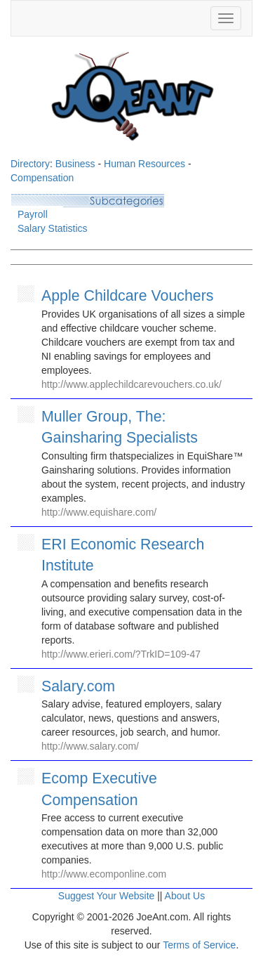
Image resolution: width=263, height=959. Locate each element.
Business (75, 163)
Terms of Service (199, 945)
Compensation (42, 177)
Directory (30, 163)
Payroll (33, 214)
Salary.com (78, 686)
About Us (185, 895)
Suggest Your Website (106, 895)
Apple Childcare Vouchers (127, 295)
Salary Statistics (53, 228)
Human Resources (144, 163)
